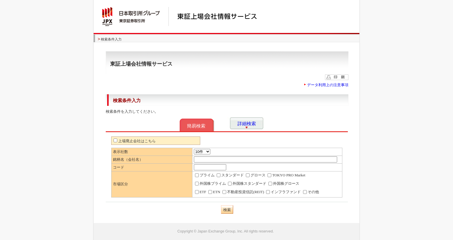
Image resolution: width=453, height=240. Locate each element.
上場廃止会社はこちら (135, 141)
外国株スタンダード (247, 183)
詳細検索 (246, 123)
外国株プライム (210, 183)
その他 (311, 192)
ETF (200, 192)
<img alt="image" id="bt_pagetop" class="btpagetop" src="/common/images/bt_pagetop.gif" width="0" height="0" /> (226, 231)
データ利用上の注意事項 (327, 85)
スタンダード (230, 175)
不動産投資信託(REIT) (243, 192)
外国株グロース (283, 183)
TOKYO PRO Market (286, 175)
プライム (205, 175)
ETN (214, 192)
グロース (256, 175)
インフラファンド (283, 192)
